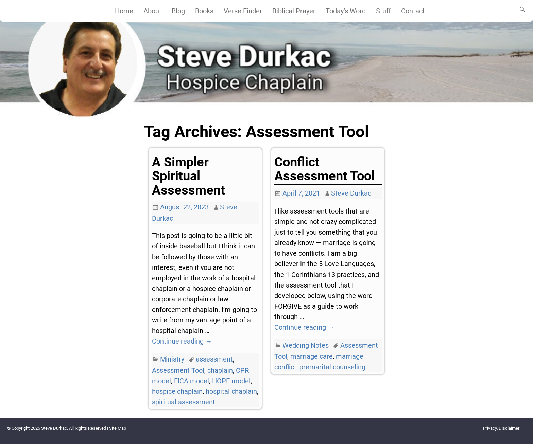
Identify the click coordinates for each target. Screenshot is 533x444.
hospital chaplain (231, 391)
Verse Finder (243, 11)
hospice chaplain (177, 391)
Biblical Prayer (293, 11)
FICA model (191, 381)
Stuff (383, 11)
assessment (214, 359)
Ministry (172, 359)
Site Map (117, 428)
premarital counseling (332, 367)
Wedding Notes (305, 345)
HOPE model (231, 381)
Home (124, 11)
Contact (413, 11)
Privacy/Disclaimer (501, 428)
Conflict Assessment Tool (324, 168)
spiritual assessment (183, 402)
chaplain (220, 370)
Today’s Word (346, 11)
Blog (178, 11)
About (152, 11)
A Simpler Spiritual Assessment (188, 176)
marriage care (311, 356)
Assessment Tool (178, 370)
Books (204, 11)
